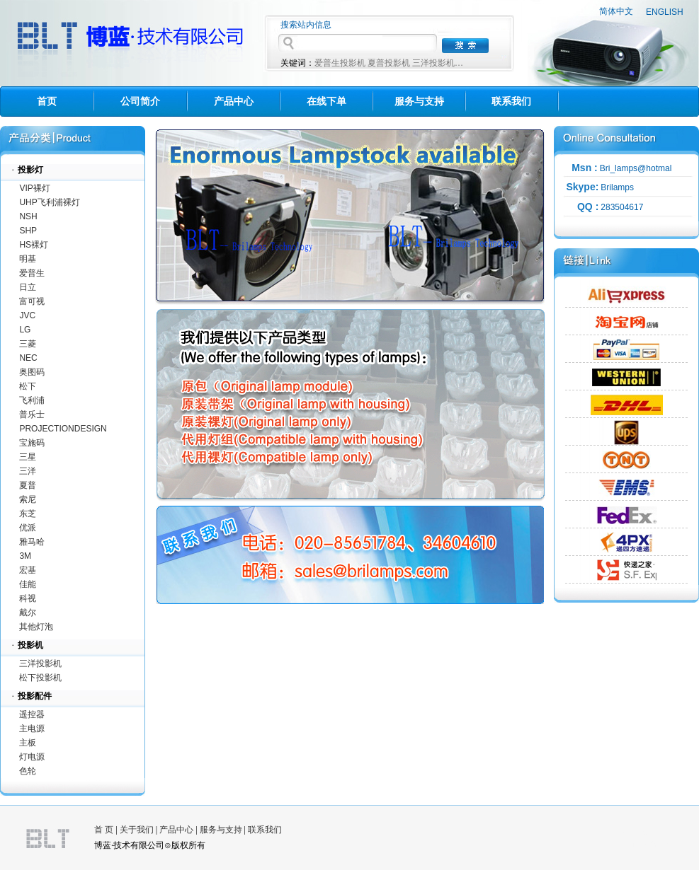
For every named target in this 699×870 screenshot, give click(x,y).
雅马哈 (32, 542)
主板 (27, 743)
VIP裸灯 (34, 188)
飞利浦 (32, 400)
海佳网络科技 (648, 844)
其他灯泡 (36, 627)
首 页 (103, 830)
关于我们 (137, 830)
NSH (28, 216)
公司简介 (140, 101)
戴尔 (27, 612)
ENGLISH (664, 12)
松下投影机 (40, 678)
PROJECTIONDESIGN (62, 429)
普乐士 (32, 414)
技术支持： (644, 832)
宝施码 (32, 443)
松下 (27, 386)
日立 (27, 287)
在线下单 (326, 101)
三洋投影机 (40, 663)
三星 (27, 457)
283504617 (622, 207)
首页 (47, 101)
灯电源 (32, 757)
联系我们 (511, 101)
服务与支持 (419, 101)
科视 (27, 598)
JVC (27, 315)
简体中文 (616, 11)
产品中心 (234, 101)
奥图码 (32, 372)
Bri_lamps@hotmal (636, 168)
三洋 (27, 471)
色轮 (27, 771)
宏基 (27, 570)
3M (25, 556)
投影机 (30, 645)
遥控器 (32, 714)
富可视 (32, 301)
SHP (28, 231)
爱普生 (32, 273)
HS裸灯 (33, 245)
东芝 (27, 513)
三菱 (27, 344)
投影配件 (35, 696)
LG (24, 330)
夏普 (27, 485)
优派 (27, 528)
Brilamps (617, 187)
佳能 (27, 584)
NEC (28, 358)
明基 (27, 259)
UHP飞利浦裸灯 (49, 202)
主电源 (32, 728)
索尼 (27, 499)
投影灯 (30, 170)
